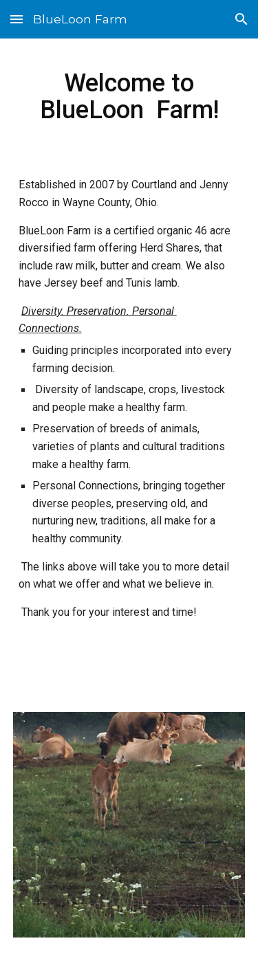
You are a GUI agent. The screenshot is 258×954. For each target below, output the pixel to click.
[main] (129, 96)
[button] (16, 19)
